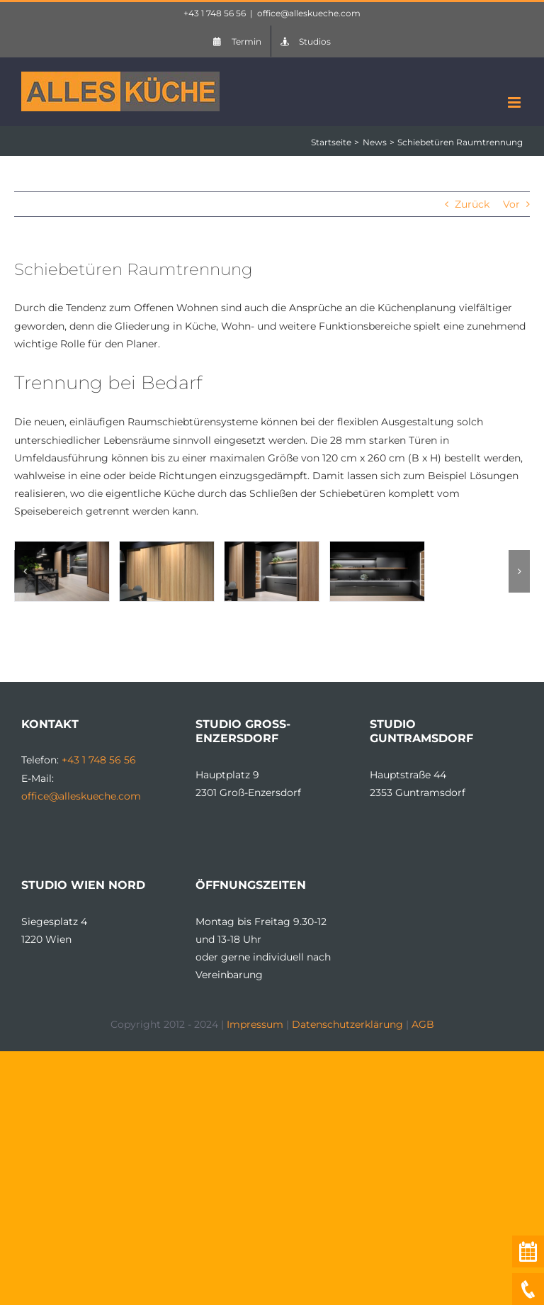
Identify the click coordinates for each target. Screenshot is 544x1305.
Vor (511, 204)
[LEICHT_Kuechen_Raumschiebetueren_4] (272, 548)
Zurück (472, 204)
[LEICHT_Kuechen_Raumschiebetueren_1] (62, 548)
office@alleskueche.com (309, 13)
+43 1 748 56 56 (214, 13)
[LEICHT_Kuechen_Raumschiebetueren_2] (167, 548)
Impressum (255, 1024)
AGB (423, 1024)
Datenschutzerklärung (347, 1024)
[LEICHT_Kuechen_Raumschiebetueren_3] (377, 548)
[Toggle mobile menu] (515, 102)
